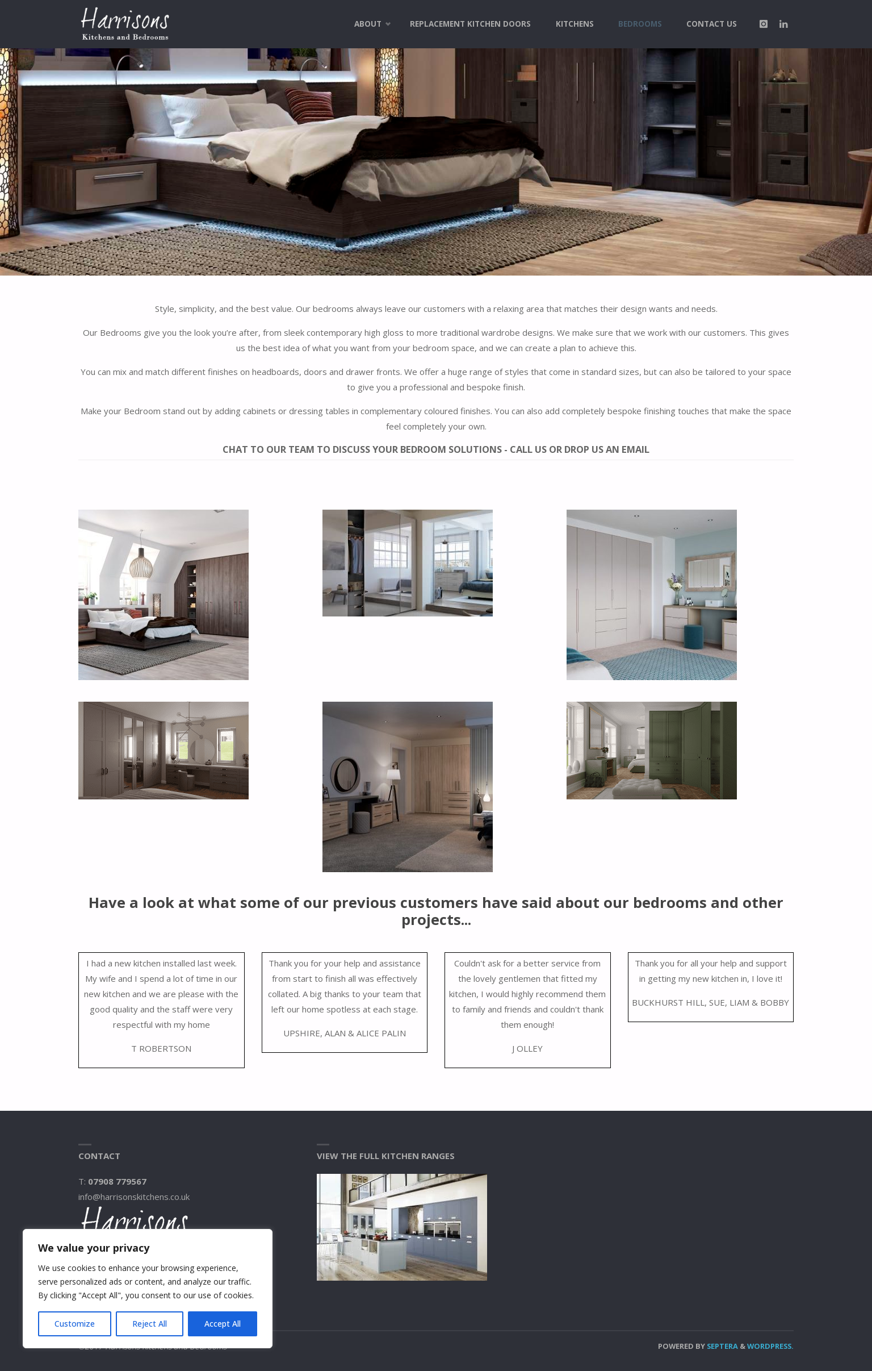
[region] (147, 1288)
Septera (721, 1346)
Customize (74, 1323)
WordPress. (770, 1346)
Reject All (149, 1323)
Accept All (222, 1323)
